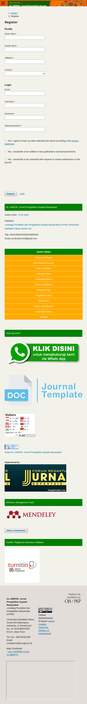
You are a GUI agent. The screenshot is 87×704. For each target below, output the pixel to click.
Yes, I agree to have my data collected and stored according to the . (42, 142)
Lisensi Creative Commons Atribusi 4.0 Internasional (46, 627)
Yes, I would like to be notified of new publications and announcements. (40, 151)
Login (22, 194)
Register (11, 194)
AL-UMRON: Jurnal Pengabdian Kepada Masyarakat (31, 207)
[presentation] (28, 178)
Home (14, 13)
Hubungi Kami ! (13, 333)
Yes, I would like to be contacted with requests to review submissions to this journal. (42, 161)
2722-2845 (23, 215)
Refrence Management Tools (20, 502)
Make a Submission (16, 530)
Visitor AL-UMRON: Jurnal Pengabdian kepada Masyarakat (33, 452)
